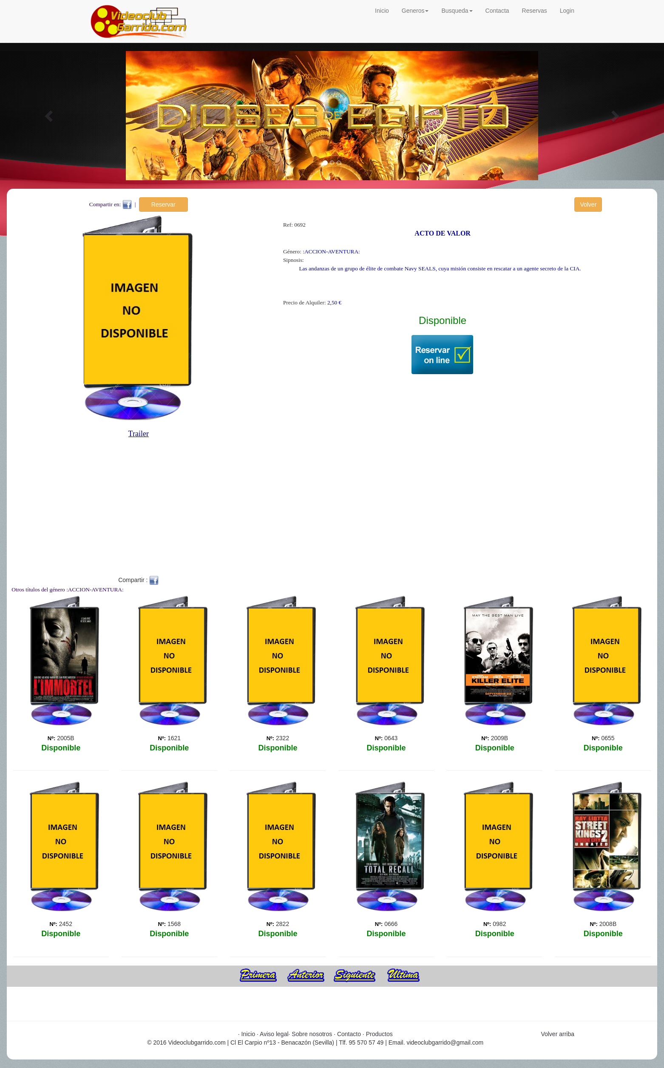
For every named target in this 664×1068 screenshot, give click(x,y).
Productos (379, 1034)
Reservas (534, 10)
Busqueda (456, 10)
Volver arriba (557, 1034)
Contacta (497, 10)
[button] (49, 115)
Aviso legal (274, 1034)
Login (567, 10)
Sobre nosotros (312, 1034)
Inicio (382, 10)
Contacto (349, 1034)
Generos (415, 10)
